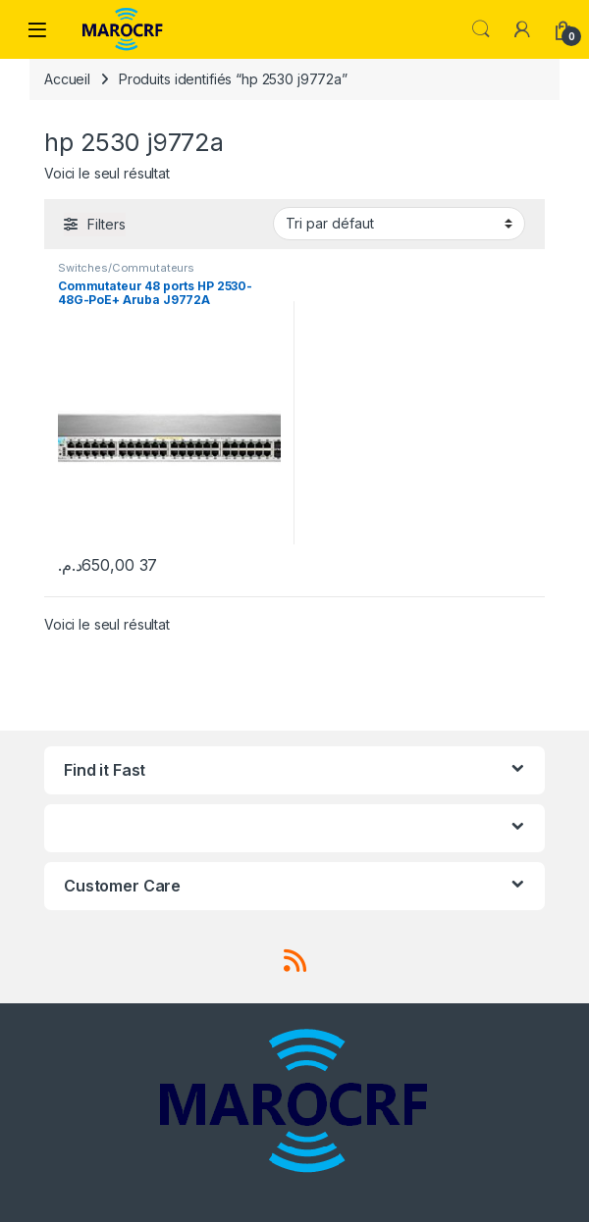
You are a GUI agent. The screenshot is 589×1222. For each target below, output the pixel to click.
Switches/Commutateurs (126, 268)
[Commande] (399, 223)
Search (481, 29)
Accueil (67, 79)
